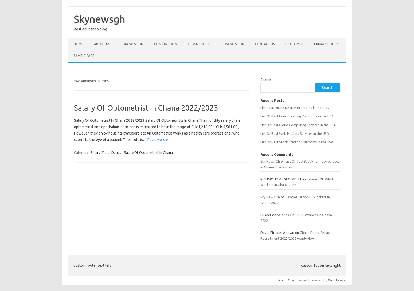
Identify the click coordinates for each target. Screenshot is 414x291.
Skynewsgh (99, 19)
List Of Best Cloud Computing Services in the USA (298, 125)
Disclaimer (294, 44)
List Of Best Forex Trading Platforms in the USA (297, 116)
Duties (116, 152)
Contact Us (265, 44)
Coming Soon (131, 44)
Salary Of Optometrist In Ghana (148, 152)
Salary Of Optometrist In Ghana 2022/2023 (146, 108)
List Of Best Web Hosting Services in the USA (294, 133)
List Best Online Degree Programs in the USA (294, 107)
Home (78, 44)
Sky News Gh (270, 161)
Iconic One (286, 280)
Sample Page (84, 55)
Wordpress (336, 280)
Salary (95, 152)
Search (265, 79)
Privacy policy (326, 44)
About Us (102, 44)
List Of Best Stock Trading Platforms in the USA (296, 142)
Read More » (157, 139)
